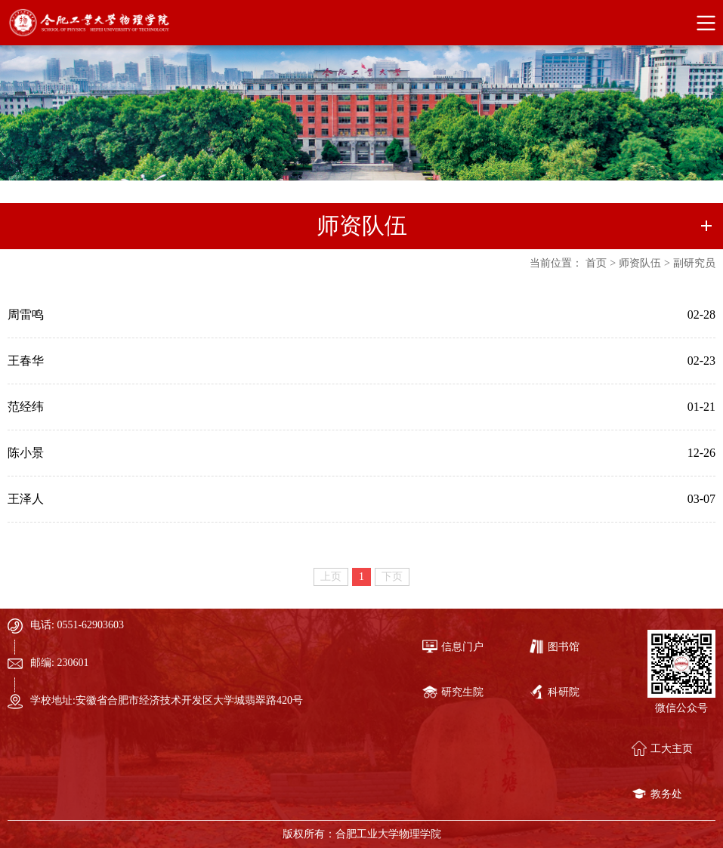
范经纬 (26, 406)
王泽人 (26, 498)
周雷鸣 (26, 314)
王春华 (26, 360)
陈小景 (26, 452)
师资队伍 (640, 263)
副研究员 (694, 263)
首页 (596, 263)
